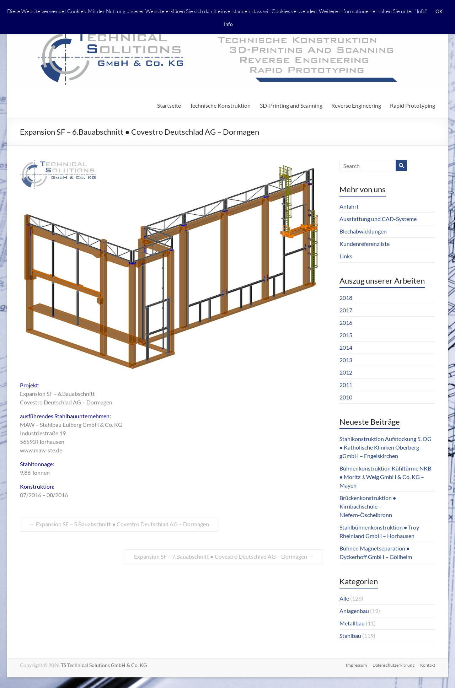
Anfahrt (349, 206)
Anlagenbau (354, 610)
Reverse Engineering (356, 105)
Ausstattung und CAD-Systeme (378, 218)
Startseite (169, 105)
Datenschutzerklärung (393, 665)
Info (228, 24)
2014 (345, 347)
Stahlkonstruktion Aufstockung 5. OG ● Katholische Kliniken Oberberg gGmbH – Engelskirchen (385, 447)
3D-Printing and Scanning (290, 105)
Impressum (356, 665)
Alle (344, 598)
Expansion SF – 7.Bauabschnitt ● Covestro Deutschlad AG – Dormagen (224, 556)
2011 (345, 384)
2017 (345, 310)
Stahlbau (350, 635)
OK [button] (439, 11)
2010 (345, 397)
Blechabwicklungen (363, 231)
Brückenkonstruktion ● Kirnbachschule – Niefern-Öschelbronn (367, 506)
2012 (345, 372)
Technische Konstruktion (220, 105)
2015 (345, 335)
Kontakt (427, 665)
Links (345, 256)
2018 (345, 297)
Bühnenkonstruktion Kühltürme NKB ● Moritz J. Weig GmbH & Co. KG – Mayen (385, 477)
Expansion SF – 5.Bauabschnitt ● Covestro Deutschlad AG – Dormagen (119, 524)
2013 (345, 359)
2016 (345, 322)
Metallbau (352, 623)
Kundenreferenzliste (364, 243)
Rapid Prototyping (412, 105)
